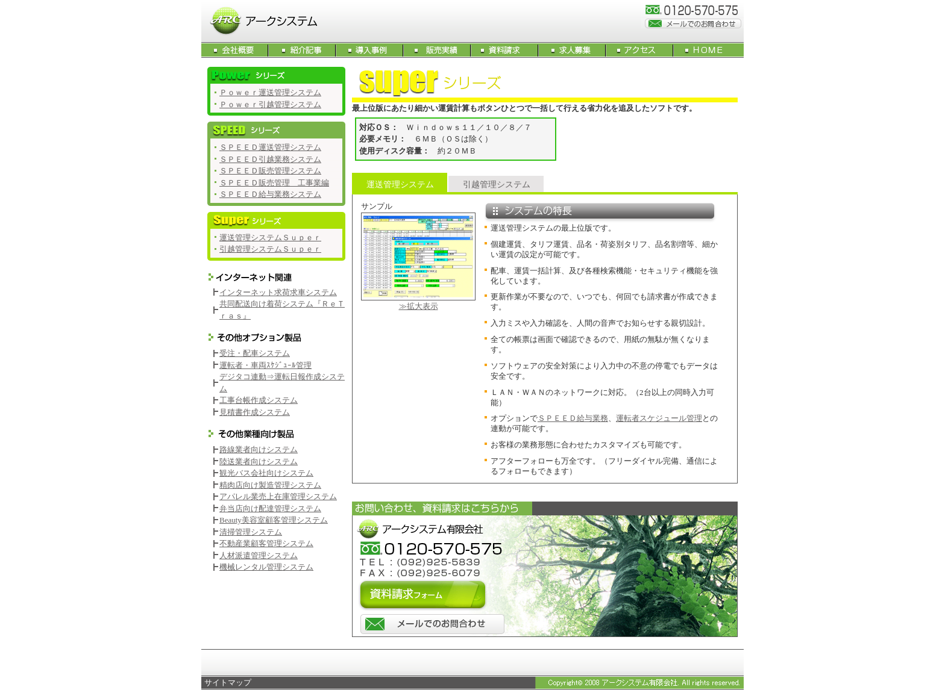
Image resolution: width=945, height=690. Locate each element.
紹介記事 (302, 50)
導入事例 (370, 50)
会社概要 (235, 50)
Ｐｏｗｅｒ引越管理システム (270, 104)
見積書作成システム (254, 412)
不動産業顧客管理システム (266, 543)
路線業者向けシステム (258, 449)
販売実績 (437, 50)
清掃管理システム (250, 531)
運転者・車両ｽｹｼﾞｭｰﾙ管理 (265, 365)
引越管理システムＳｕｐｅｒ (270, 248)
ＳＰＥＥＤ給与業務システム (270, 194)
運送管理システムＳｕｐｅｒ (270, 237)
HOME (709, 50)
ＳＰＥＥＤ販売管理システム (270, 170)
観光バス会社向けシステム (266, 472)
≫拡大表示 (418, 306)
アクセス (640, 50)
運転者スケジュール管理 (659, 418)
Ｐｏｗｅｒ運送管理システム (270, 92)
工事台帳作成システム (258, 400)
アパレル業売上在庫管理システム (278, 496)
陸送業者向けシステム (258, 461)
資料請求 (505, 50)
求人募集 (572, 50)
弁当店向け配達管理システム (270, 508)
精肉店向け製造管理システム (270, 485)
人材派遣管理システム (258, 555)
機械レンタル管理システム (266, 566)
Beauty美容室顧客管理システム (273, 519)
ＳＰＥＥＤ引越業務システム (270, 159)
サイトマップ (227, 682)
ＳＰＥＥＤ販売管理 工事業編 (274, 182)
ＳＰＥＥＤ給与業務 (573, 418)
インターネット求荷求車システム (278, 292)
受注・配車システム (254, 353)
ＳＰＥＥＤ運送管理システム (270, 147)
